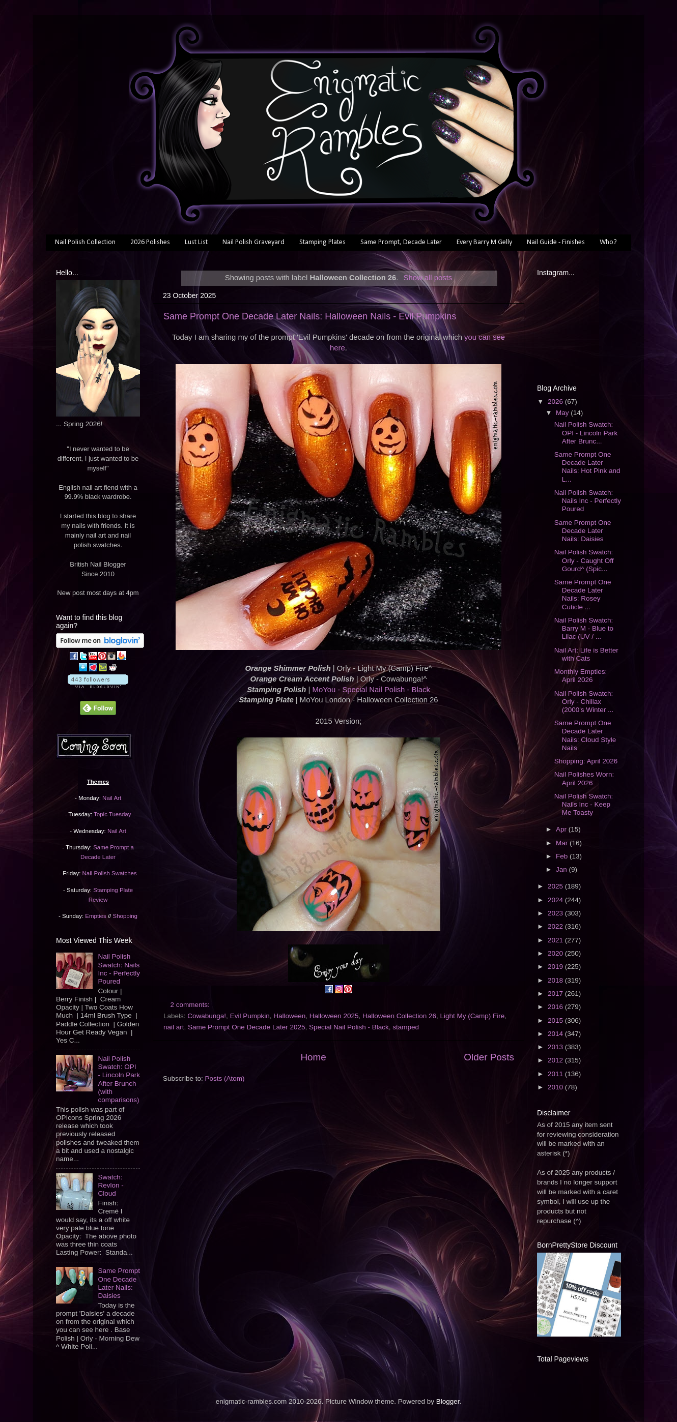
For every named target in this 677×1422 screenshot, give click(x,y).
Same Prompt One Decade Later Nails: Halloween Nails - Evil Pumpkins (309, 316)
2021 (556, 940)
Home (313, 1057)
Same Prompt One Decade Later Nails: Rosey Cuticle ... (582, 594)
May (563, 413)
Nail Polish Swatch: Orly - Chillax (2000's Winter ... (584, 702)
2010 (556, 1087)
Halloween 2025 (334, 1016)
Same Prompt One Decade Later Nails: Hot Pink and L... (587, 467)
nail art (173, 1027)
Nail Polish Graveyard (253, 242)
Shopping (125, 916)
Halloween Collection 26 (399, 1016)
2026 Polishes (150, 242)
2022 (556, 926)
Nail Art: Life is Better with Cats (586, 654)
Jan (562, 869)
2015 (556, 1020)
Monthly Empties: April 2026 (580, 676)
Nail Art (111, 798)
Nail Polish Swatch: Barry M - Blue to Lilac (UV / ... (583, 628)
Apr (562, 829)
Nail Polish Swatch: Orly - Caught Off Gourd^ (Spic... (584, 560)
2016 (556, 1007)
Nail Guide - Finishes (556, 242)
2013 (556, 1047)
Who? (608, 242)
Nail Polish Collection (85, 242)
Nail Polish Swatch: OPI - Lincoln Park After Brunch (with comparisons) (119, 1079)
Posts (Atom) (225, 1078)
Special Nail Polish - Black (349, 1027)
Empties (95, 916)
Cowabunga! (206, 1016)
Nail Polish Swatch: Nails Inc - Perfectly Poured (119, 969)
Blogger (448, 1401)
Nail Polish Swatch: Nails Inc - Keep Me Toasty (583, 804)
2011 (556, 1074)
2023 (556, 913)
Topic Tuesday (112, 814)
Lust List (196, 242)
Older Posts (489, 1057)
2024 (556, 900)
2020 (556, 953)
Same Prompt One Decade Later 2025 (246, 1027)
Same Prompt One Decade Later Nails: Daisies (119, 1283)
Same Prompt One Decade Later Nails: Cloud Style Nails (585, 735)
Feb (563, 856)
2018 (556, 980)
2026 (556, 401)
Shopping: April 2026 (586, 761)
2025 (556, 886)
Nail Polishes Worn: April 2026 (584, 778)
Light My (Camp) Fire (472, 1016)
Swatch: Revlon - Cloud (110, 1185)
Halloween (289, 1016)
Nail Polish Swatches (109, 873)
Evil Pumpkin (250, 1016)
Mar (563, 843)
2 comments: (191, 1005)
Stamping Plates (322, 242)
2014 (556, 1034)
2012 (556, 1060)
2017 (556, 993)
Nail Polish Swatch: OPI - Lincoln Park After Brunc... (586, 433)
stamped (405, 1027)
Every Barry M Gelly (484, 242)
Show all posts (428, 278)
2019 (556, 966)
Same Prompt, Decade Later (401, 242)
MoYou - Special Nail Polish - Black (371, 690)
